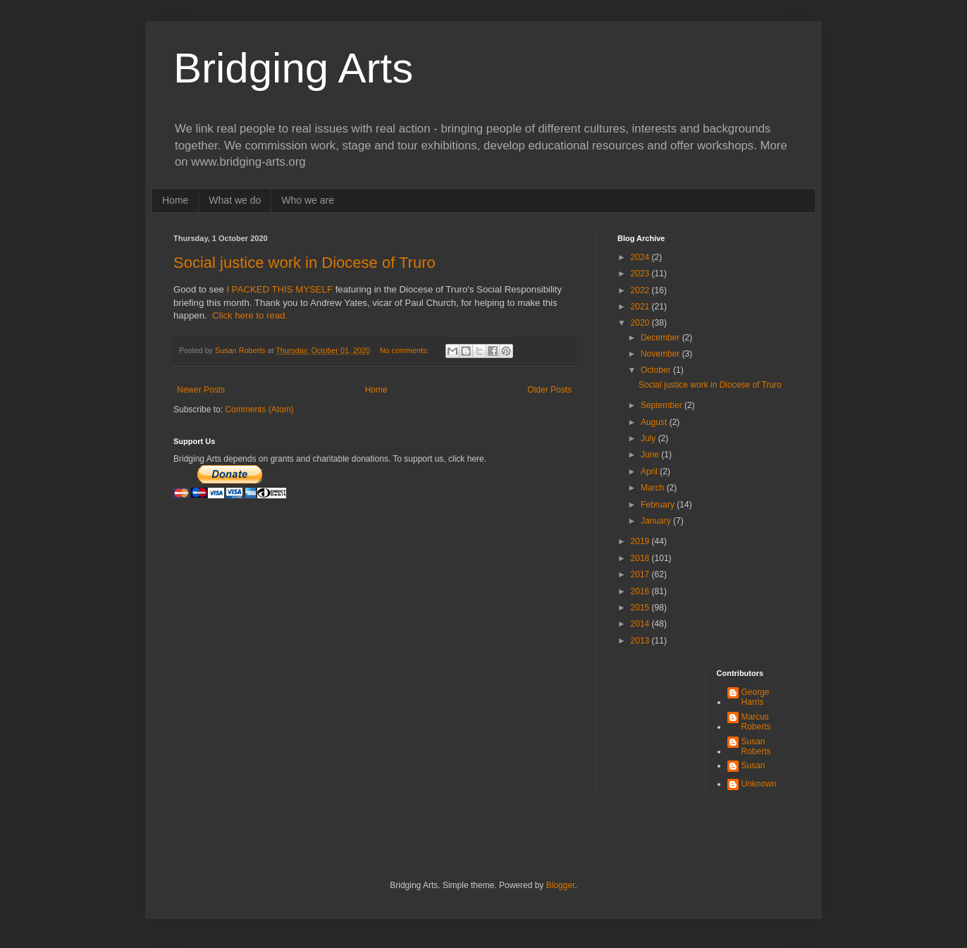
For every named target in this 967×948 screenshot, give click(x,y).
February (659, 505)
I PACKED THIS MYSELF (280, 289)
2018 (641, 558)
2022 (641, 290)
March (654, 488)
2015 (641, 607)
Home (175, 200)
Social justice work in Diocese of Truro (304, 262)
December (661, 338)
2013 (641, 641)
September (662, 405)
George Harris (755, 697)
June (651, 455)
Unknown (759, 784)
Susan (753, 765)
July (649, 438)
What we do (235, 200)
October (657, 370)
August (655, 422)
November (661, 354)
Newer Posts (201, 390)
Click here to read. (250, 315)
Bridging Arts (293, 68)
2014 (641, 624)
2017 (641, 574)
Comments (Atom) (259, 409)
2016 (641, 591)
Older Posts (549, 390)
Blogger (560, 885)
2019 (641, 541)
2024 (641, 257)
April (650, 471)
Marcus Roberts (756, 722)
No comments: (405, 350)
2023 (641, 273)
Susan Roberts (756, 746)
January (657, 521)
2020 (641, 323)
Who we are (307, 200)
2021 (641, 307)
